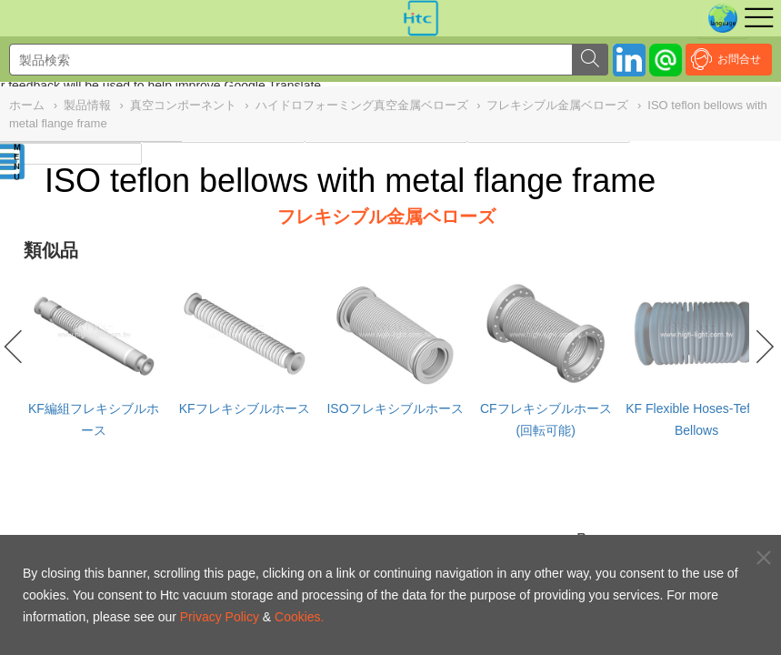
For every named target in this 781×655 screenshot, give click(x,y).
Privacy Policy (219, 617)
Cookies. (299, 617)
